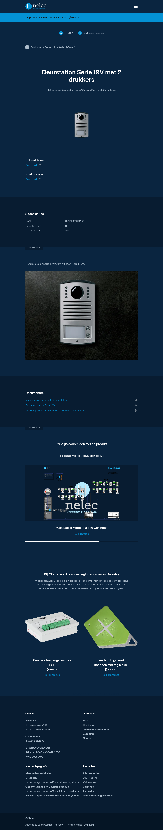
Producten (36, 47)
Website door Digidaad (81, 824)
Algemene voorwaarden (39, 824)
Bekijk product (52, 674)
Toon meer (34, 247)
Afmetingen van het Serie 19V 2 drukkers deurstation (55, 410)
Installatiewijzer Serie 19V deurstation (46, 399)
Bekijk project (81, 533)
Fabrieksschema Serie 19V (40, 405)
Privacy (58, 824)
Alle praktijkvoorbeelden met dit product (81, 455)
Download (31, 165)
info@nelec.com (34, 740)
